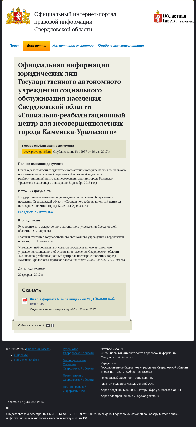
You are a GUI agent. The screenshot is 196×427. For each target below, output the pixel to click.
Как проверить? (105, 298)
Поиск (14, 45)
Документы (36, 45)
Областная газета (38, 349)
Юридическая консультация (121, 45)
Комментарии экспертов (73, 45)
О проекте (21, 355)
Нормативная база (26, 359)
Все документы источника (35, 212)
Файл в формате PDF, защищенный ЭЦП (62, 299)
